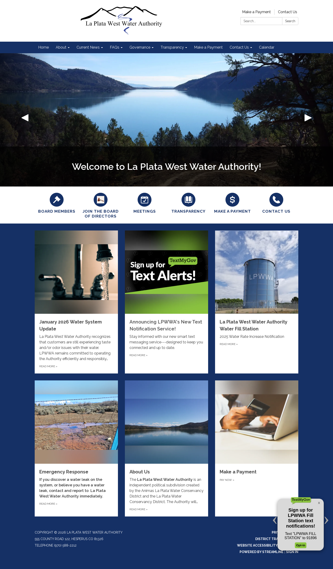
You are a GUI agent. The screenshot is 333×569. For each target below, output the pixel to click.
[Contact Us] (276, 202)
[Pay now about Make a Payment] (256, 448)
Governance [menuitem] (140, 47)
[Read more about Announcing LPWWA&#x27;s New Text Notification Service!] (166, 301)
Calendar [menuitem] (266, 47)
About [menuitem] (61, 47)
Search (290, 21)
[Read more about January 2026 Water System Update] (76, 301)
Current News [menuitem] (88, 47)
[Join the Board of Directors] (100, 205)
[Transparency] (188, 202)
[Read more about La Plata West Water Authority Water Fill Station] (256, 301)
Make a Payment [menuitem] (208, 47)
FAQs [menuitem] (114, 47)
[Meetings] (144, 202)
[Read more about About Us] (166, 448)
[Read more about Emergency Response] (76, 448)
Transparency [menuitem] (172, 47)
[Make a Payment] (232, 202)
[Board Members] (56, 202)
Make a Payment (256, 12)
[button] (25, 120)
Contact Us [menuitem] (239, 47)
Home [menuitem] (43, 47)
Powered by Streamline (262, 552)
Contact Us (287, 12)
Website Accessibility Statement (267, 545)
